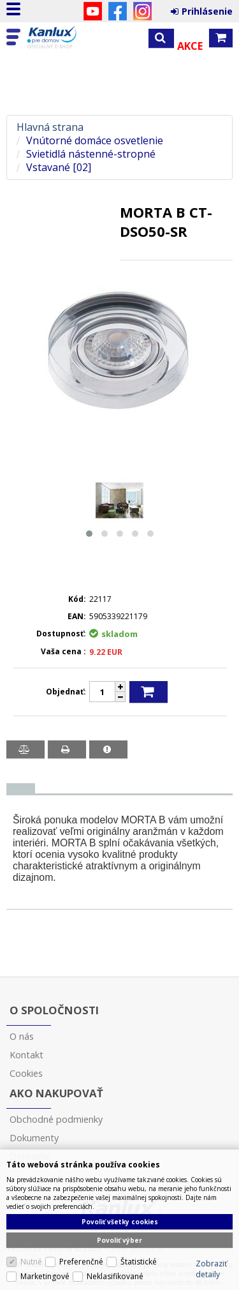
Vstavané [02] (58, 167)
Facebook (117, 11)
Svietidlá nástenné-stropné (91, 154)
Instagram (142, 11)
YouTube (92, 11)
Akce (190, 46)
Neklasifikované (115, 1276)
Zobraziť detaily (211, 1269)
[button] (89, 533)
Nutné (31, 1261)
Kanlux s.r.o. (65, 38)
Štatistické (138, 1261)
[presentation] (20, 788)
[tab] (20, 788)
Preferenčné (81, 1261)
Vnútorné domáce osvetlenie (94, 140)
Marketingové (44, 1276)
